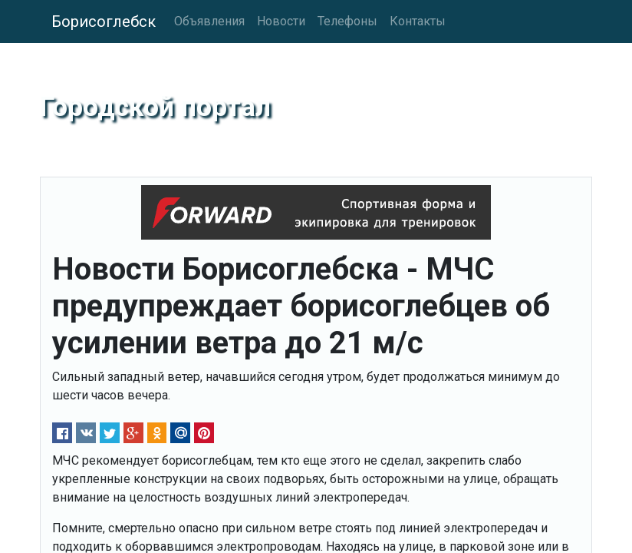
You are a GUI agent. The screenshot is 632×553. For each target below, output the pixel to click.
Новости (281, 21)
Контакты (418, 21)
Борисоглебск (103, 21)
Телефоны (347, 21)
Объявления (209, 21)
